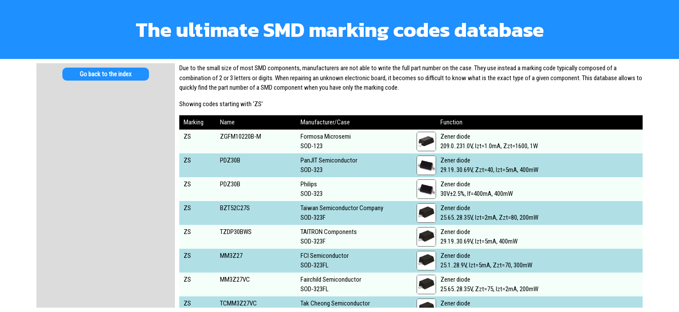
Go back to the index (106, 74)
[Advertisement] (106, 156)
